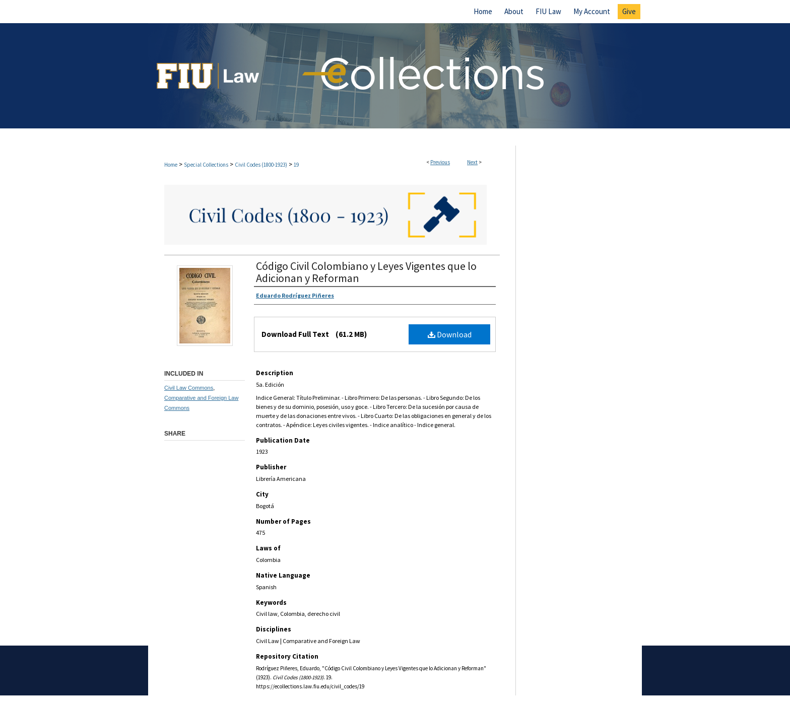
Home (170, 164)
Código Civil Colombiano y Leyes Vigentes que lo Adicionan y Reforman (366, 272)
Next (472, 162)
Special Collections (206, 164)
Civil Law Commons (188, 388)
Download (450, 334)
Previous (440, 162)
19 (296, 164)
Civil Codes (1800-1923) (261, 164)
